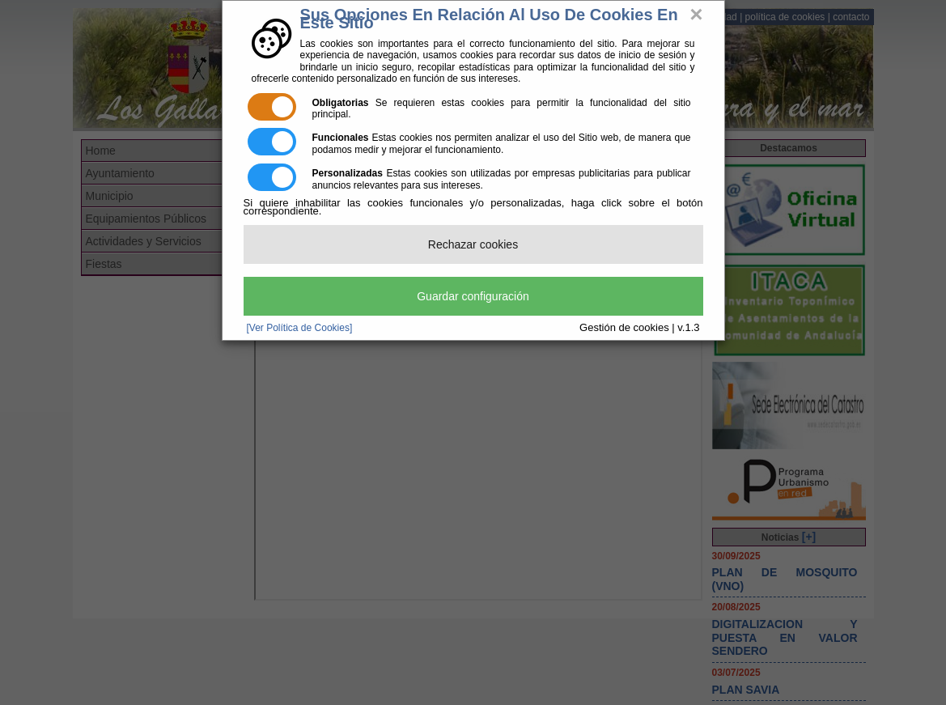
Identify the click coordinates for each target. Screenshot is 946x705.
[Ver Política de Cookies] (300, 327)
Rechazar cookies (473, 244)
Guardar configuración (473, 296)
